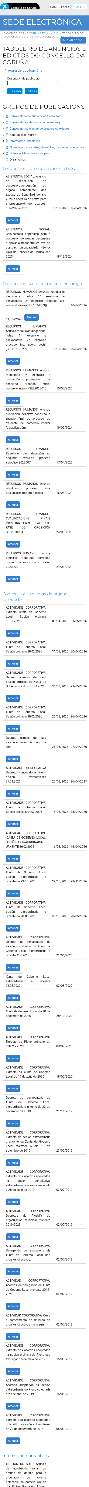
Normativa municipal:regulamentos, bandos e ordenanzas (47, 147)
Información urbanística (25, 141)
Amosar (13, 220)
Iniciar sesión (73, 40)
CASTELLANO (59, 7)
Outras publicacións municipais (30, 153)
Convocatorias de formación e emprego (35, 122)
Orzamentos (18, 159)
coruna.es (37, 33)
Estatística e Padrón (23, 135)
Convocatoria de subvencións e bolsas (35, 116)
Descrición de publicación (24, 78)
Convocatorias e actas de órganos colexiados (40, 128)
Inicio (54, 33)
